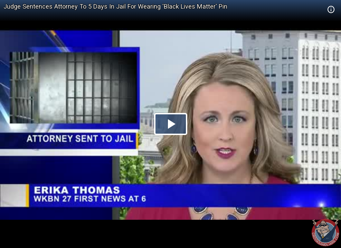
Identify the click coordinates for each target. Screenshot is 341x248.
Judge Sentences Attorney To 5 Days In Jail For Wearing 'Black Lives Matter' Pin (115, 6)
